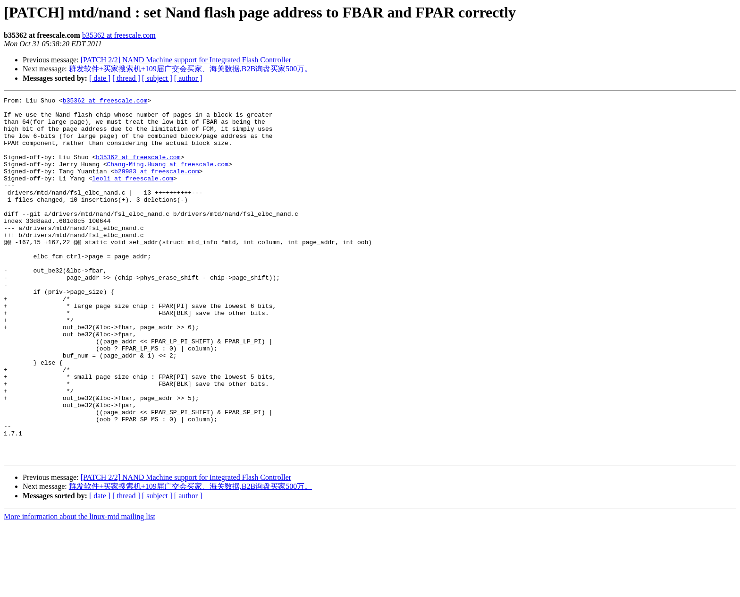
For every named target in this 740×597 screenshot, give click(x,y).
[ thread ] (126, 78)
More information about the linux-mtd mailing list (79, 589)
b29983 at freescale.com (156, 186)
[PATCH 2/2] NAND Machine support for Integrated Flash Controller (186, 60)
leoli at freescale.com (132, 195)
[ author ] (188, 78)
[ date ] (99, 78)
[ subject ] (157, 78)
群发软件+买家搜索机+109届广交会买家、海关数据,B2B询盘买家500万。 (190, 69)
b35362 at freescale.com (119, 35)
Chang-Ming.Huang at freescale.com (167, 178)
